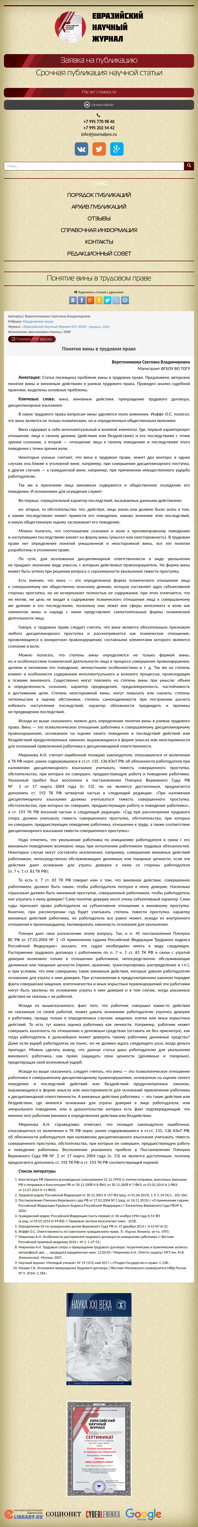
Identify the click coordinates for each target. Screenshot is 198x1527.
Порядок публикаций (99, 195)
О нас (99, 184)
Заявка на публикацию (99, 60)
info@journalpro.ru (99, 134)
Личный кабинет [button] (99, 104)
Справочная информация (99, 230)
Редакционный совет (99, 254)
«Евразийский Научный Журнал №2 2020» (66, 326)
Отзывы (99, 219)
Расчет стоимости (99, 92)
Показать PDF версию (32, 339)
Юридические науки (38, 321)
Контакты (99, 242)
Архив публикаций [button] (99, 207)
